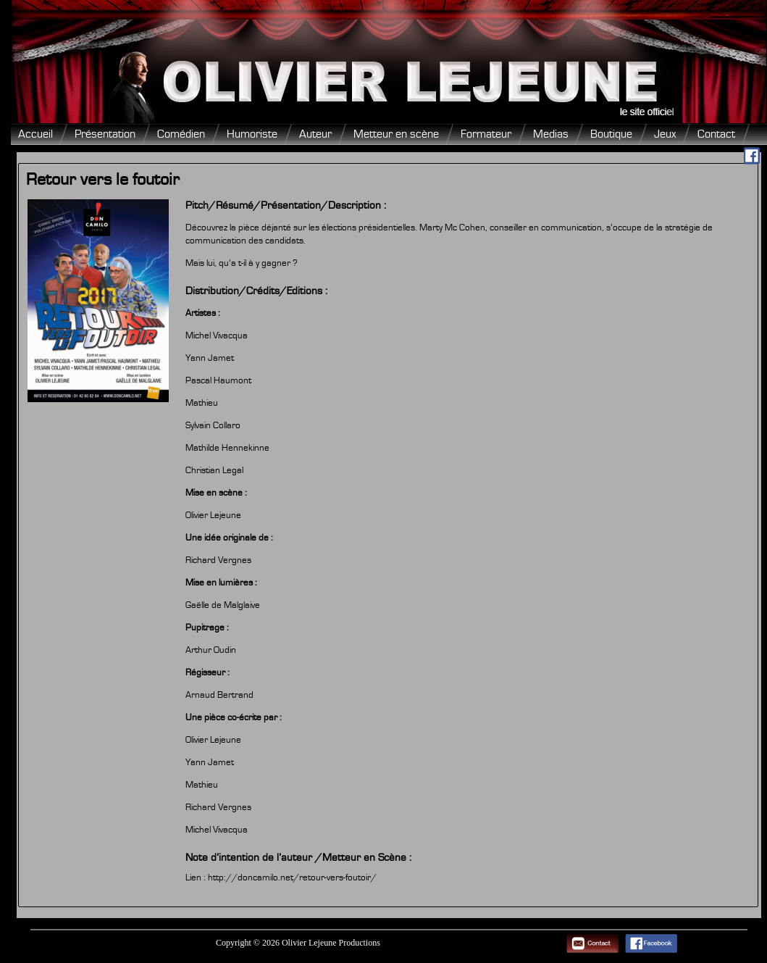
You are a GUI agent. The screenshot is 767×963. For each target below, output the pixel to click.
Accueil (35, 134)
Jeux (665, 134)
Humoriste (252, 134)
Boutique (611, 134)
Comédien (181, 134)
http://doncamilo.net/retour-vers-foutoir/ (292, 878)
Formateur (486, 134)
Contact (716, 134)
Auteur (315, 134)
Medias (551, 134)
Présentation (105, 134)
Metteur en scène (396, 134)
